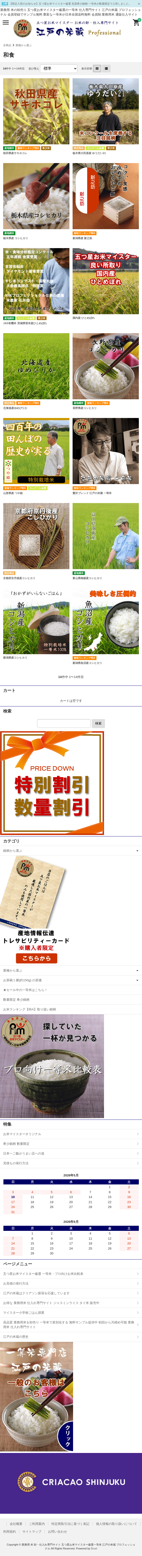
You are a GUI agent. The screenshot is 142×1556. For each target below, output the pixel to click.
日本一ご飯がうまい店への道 (23, 1153)
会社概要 (16, 1524)
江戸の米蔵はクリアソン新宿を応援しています (36, 1293)
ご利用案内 (37, 1524)
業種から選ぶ (24, 45)
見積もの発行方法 (15, 1163)
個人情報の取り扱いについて (116, 1524)
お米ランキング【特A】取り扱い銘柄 (29, 1009)
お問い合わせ (57, 1531)
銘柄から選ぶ (12, 850)
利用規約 (9, 1531)
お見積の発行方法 (15, 1283)
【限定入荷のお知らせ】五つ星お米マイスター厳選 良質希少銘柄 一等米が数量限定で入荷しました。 (70, 3)
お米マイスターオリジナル (22, 1134)
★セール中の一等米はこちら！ (25, 990)
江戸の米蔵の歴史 (15, 1337)
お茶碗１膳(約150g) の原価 (22, 980)
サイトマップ (31, 1531)
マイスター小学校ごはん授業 (23, 1312)
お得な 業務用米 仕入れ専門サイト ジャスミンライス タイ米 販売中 (51, 1303)
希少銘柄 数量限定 (16, 1144)
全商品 (7, 45)
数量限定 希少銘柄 (16, 999)
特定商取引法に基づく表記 (70, 1524)
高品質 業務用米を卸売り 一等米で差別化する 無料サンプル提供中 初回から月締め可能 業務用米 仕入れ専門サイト (68, 1325)
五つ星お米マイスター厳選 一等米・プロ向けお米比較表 (43, 1274)
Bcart (94, 1548)
